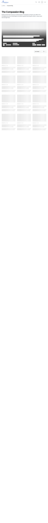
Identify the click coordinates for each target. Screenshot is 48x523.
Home (4, 5)
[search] (36, 2)
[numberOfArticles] (44, 51)
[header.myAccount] (42, 2)
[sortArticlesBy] (38, 51)
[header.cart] (39, 2)
